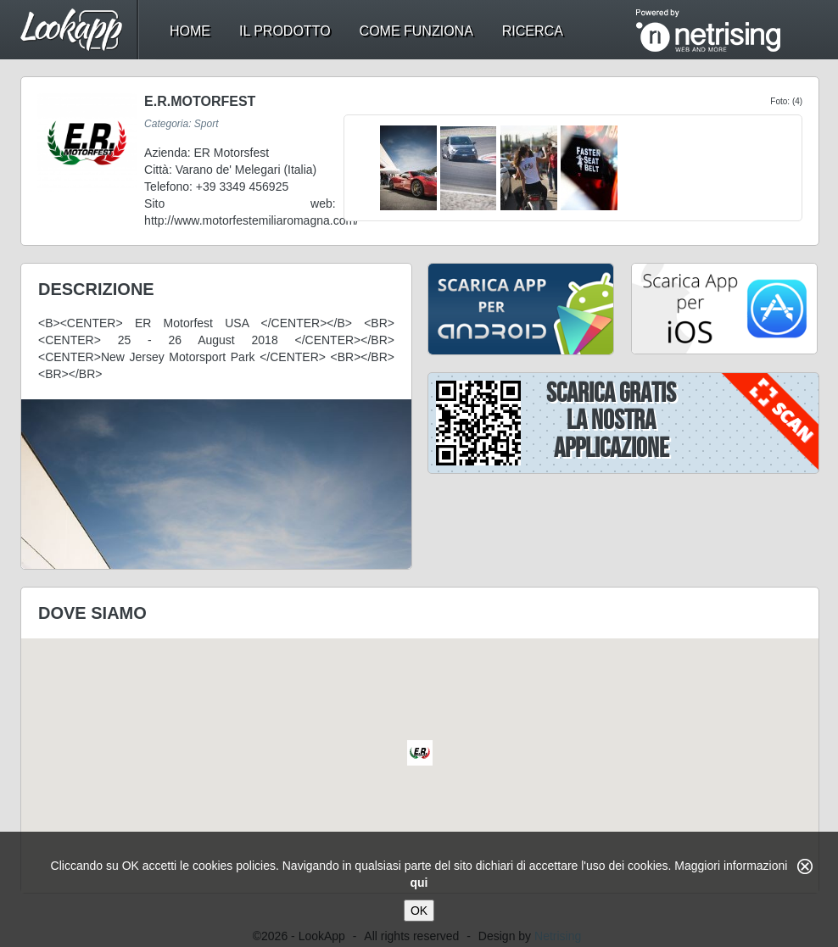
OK (419, 910)
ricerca (532, 31)
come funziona (416, 31)
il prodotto (285, 31)
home (190, 31)
